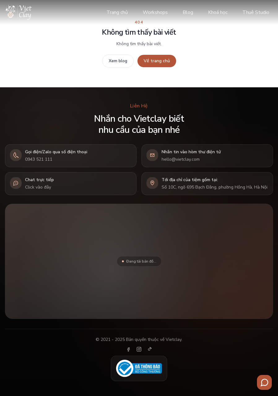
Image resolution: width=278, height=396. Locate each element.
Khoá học (218, 12)
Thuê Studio (255, 12)
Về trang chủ (157, 61)
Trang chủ (117, 12)
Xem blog (118, 61)
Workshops (155, 12)
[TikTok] (149, 349)
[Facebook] (128, 349)
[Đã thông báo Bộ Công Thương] (139, 368)
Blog (188, 12)
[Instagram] (139, 349)
